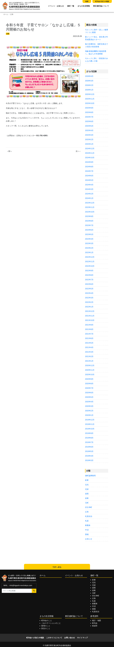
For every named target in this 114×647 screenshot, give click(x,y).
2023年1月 (89, 252)
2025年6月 (89, 121)
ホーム (5, 14)
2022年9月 (89, 271)
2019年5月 (89, 451)
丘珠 (11, 14)
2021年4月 (89, 347)
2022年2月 (89, 302)
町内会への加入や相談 (35, 638)
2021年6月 (89, 338)
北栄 (87, 489)
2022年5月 (89, 289)
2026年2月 (89, 85)
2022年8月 (89, 275)
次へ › (78, 151)
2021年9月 (89, 325)
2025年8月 (89, 112)
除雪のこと (45, 626)
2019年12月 (89, 420)
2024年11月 (89, 153)
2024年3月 (89, 189)
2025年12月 (89, 94)
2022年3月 (89, 298)
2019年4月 (89, 456)
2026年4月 (89, 76)
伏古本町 (88, 507)
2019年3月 (89, 460)
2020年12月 (89, 365)
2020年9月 (89, 379)
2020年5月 (89, 397)
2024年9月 (89, 162)
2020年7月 (89, 388)
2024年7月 (89, 171)
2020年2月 (89, 411)
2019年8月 (89, 438)
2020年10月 (89, 374)
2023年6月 (89, 230)
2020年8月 (89, 384)
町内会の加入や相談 (102, 1)
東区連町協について (101, 6)
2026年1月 (89, 90)
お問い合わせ (69, 638)
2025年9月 (89, 108)
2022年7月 (89, 280)
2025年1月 (89, 144)
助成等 (94, 626)
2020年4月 (89, 402)
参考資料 (94, 616)
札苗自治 (88, 516)
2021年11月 (89, 316)
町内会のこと (46, 620)
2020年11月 (89, 370)
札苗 (87, 521)
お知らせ (88, 539)
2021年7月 (89, 334)
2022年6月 (89, 284)
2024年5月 (89, 180)
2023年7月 (89, 225)
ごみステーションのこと (51, 623)
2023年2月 (89, 248)
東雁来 (87, 525)
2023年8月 (89, 221)
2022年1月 (89, 307)
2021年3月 (89, 352)
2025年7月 (89, 117)
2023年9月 (89, 216)
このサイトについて (54, 638)
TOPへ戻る (57, 567)
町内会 (94, 623)
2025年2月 (89, 139)
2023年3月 (89, 243)
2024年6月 (89, 176)
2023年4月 (89, 239)
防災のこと (45, 628)
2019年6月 (89, 447)
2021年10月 (89, 320)
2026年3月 (89, 81)
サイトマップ (82, 638)
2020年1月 (89, 415)
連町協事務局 (90, 476)
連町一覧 (70, 6)
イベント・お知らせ (56, 6)
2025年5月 (89, 126)
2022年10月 (89, 266)
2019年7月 (89, 442)
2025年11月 (89, 99)
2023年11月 (89, 207)
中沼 (87, 530)
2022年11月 (89, 261)
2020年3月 (89, 406)
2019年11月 (89, 424)
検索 (86, 1)
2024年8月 (89, 167)
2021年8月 (89, 329)
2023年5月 (89, 234)
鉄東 (87, 480)
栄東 (87, 498)
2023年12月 (89, 203)
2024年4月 (89, 185)
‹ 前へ (9, 151)
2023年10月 (89, 212)
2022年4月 (89, 293)
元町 (87, 503)
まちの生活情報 (83, 6)
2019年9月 (89, 433)
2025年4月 (89, 130)
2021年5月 (89, 343)
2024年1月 (89, 198)
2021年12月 (89, 311)
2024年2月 (89, 194)
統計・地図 (96, 620)
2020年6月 (89, 393)
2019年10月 (89, 429)
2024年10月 (89, 158)
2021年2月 (89, 356)
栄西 (87, 494)
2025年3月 (89, 135)
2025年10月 (89, 103)
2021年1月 (89, 361)
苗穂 (87, 534)
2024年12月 (89, 148)
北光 (87, 485)
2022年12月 (89, 257)
